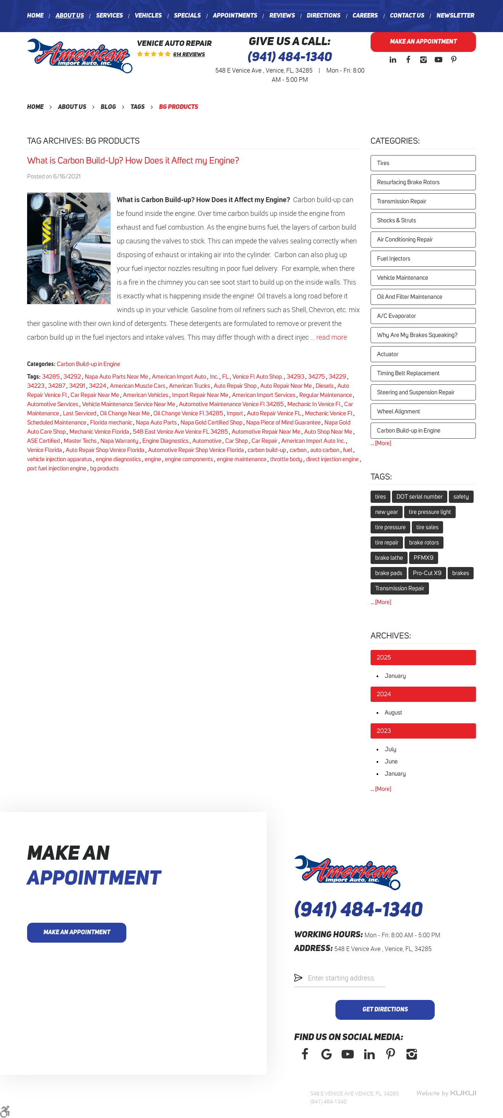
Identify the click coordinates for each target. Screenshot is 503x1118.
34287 (56, 386)
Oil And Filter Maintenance (409, 297)
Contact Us (407, 16)
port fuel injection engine (56, 468)
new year (386, 512)
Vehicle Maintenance (402, 278)
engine (153, 459)
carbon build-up (267, 450)
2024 (384, 694)
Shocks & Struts (396, 220)
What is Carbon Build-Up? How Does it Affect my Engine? (133, 160)
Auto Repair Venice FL (274, 413)
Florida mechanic (111, 423)
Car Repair (264, 441)
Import (235, 413)
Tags (138, 107)
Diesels (325, 386)
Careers (365, 16)
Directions (323, 16)
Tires (383, 163)
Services (109, 16)
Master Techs (80, 441)
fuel (347, 450)
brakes (460, 573)
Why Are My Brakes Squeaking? (417, 335)
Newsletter (455, 16)
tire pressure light (430, 512)
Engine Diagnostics (165, 441)
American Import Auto (179, 377)
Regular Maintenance (325, 395)
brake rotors (424, 543)
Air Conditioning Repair (405, 240)
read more (331, 337)
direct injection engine (332, 459)
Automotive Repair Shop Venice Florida (196, 450)
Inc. (214, 377)
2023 (384, 731)
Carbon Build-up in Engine (88, 364)
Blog (108, 107)
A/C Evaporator (396, 316)
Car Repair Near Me (95, 395)
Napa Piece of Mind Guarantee (283, 423)
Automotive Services (52, 404)
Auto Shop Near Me (328, 432)
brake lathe (389, 558)
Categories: (395, 141)
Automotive (206, 441)
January (395, 676)
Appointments (235, 16)
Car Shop (236, 441)
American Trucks (189, 386)
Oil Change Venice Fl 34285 (188, 413)
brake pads (388, 573)
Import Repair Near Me (200, 395)
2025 (384, 658)
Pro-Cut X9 (427, 573)
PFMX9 (424, 558)
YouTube (438, 59)
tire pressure (390, 527)
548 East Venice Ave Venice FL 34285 (180, 432)
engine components (189, 459)
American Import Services (263, 395)
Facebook (408, 59)
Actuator (387, 354)
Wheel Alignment (398, 411)
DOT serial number (420, 497)
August (393, 713)
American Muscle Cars (137, 386)
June (391, 761)
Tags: (381, 477)
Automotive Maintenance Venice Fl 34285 (231, 404)
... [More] (381, 443)
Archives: (391, 636)
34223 (35, 386)
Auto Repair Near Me (286, 386)
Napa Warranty (119, 441)
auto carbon (324, 450)
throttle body (286, 459)
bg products (178, 107)
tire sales (427, 527)
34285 (51, 377)
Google (326, 1054)
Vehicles (148, 16)
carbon (298, 450)
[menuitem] (35, 16)
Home (35, 16)
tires (380, 497)
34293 (295, 377)
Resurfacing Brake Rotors (408, 182)
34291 (77, 386)
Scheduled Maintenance (56, 423)
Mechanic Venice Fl (328, 413)
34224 (97, 386)
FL (225, 377)
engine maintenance (241, 459)
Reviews (282, 16)
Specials (187, 16)
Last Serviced (79, 413)
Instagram (423, 59)
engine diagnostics (118, 459)
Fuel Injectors (393, 259)
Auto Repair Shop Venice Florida (105, 450)
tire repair (386, 543)
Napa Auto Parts (156, 423)
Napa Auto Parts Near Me (116, 377)
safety (461, 497)
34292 (72, 377)
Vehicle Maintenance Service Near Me (128, 404)
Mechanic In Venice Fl (313, 404)
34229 (337, 377)
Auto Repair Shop (235, 386)
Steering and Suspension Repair (416, 392)
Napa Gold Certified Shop (211, 423)
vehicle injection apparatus (59, 459)
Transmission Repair (401, 201)
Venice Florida (44, 450)
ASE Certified (43, 441)
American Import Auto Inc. (313, 441)
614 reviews (189, 54)
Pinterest (453, 59)
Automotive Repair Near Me (266, 432)
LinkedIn (392, 59)
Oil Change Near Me (125, 413)
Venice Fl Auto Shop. (257, 377)
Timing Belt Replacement (408, 373)
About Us (70, 16)
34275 (316, 377)
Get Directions (385, 1010)
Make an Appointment (423, 42)
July (391, 749)
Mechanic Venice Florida (99, 432)
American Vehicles (145, 395)
